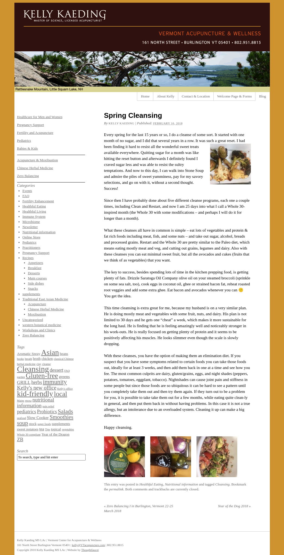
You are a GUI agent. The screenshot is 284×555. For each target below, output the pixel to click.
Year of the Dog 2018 (234, 506)
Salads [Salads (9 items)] (65, 411)
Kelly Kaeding (121, 123)
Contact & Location (196, 96)
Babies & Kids (27, 148)
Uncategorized (33, 320)
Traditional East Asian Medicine (45, 299)
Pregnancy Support (30, 125)
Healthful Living (34, 211)
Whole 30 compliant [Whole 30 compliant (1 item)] (29, 434)
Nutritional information (181, 484)
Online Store (31, 237)
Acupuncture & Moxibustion (37, 160)
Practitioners (31, 247)
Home (145, 96)
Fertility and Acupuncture (35, 133)
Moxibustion (37, 314)
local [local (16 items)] (60, 394)
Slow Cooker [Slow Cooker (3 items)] (38, 417)
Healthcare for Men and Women (40, 117)
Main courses (37, 278)
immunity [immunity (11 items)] (55, 382)
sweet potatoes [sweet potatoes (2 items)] (28, 429)
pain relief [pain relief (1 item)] (48, 406)
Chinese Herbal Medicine (35, 168)
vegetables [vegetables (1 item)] (68, 429)
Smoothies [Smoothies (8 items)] (61, 417)
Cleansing (222, 484)
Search (22, 451)
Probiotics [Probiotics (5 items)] (47, 411)
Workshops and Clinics (39, 330)
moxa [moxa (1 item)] (28, 400)
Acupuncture (37, 304)
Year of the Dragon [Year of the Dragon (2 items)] (56, 434)
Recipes (28, 258)
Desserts (34, 273)
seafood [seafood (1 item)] (21, 418)
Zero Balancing (28, 176)
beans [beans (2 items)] (64, 354)
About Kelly (165, 96)
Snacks (33, 288)
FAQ (26, 196)
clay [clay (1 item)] (38, 363)
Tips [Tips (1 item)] (47, 429)
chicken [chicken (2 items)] (47, 359)
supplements (31, 294)
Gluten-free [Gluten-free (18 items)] (42, 376)
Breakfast (35, 268)
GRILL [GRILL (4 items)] (24, 382)
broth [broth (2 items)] (36, 359)
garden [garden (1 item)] (21, 377)
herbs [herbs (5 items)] (36, 382)
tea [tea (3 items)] (41, 429)
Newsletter (30, 227)
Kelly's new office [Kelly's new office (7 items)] (37, 388)
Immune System (34, 217)
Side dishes (36, 283)
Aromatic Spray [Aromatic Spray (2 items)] (28, 354)
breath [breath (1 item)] (28, 358)
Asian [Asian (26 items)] (50, 352)
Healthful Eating (151, 484)
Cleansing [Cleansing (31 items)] (33, 369)
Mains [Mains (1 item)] (20, 400)
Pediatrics (24, 140)
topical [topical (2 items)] (56, 429)
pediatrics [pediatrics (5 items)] (26, 411)
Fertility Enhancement (38, 201)
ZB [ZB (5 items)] (20, 439)
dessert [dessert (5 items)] (56, 370)
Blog (262, 96)
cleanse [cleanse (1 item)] (46, 363)
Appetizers (35, 263)
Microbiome (31, 222)
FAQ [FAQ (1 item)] (67, 370)
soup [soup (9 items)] (22, 423)
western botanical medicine (42, 325)
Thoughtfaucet (90, 549)
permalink (116, 489)
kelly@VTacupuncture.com (88, 545)
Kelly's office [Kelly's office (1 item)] (65, 388)
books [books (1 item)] (20, 358)
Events (27, 191)
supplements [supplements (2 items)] (61, 424)
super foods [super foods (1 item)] (44, 423)
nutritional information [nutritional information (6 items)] (35, 402)
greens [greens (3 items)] (64, 376)
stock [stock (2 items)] (32, 424)
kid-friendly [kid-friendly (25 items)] (35, 393)
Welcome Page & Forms (234, 96)
